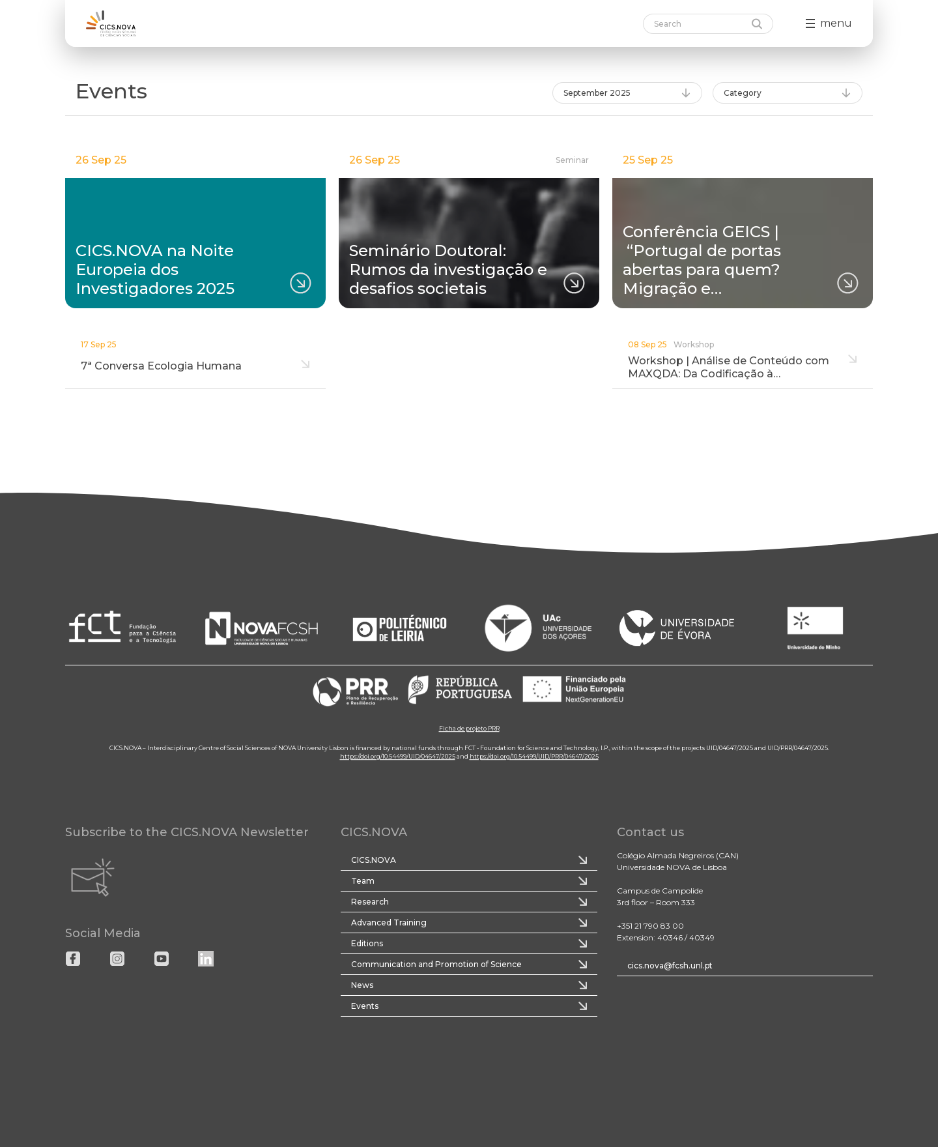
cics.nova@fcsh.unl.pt (670, 965)
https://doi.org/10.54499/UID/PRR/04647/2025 (534, 756)
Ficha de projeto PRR (469, 728)
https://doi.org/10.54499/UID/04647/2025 (397, 756)
